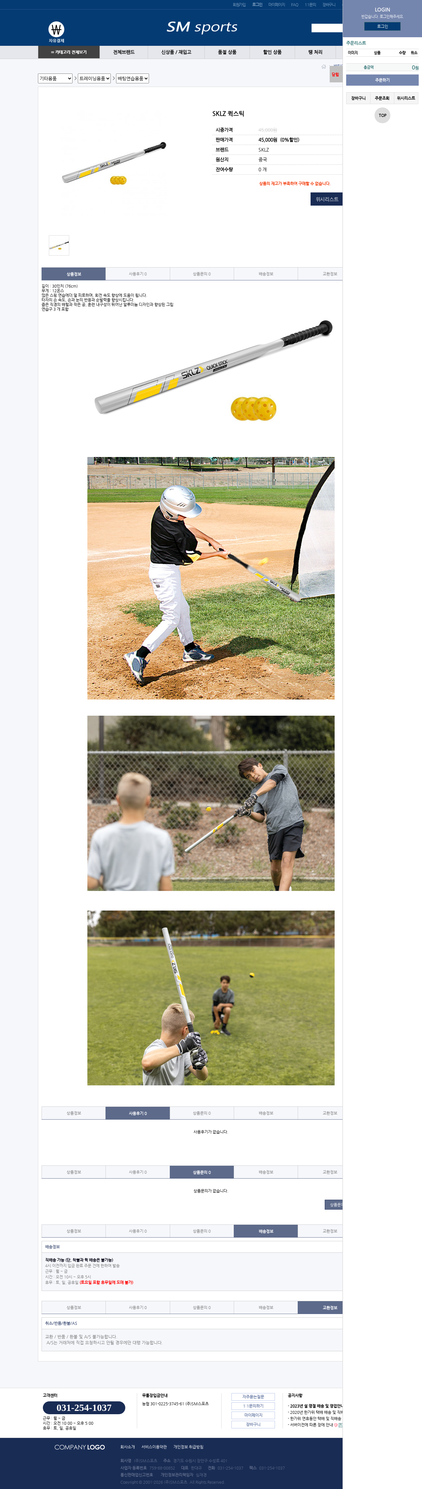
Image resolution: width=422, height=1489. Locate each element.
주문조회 (382, 98)
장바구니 (328, 4)
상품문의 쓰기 (341, 1204)
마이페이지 (276, 4)
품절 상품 (227, 52)
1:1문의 (310, 4)
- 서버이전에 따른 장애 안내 (310, 1424)
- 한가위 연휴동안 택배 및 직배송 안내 (318, 1418)
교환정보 (330, 274)
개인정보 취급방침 (188, 1447)
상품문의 (202, 274)
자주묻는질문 (253, 1396)
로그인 (382, 26)
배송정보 (266, 274)
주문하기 (382, 80)
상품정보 (74, 274)
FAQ (294, 4)
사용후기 (138, 274)
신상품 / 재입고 (176, 52)
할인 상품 (272, 52)
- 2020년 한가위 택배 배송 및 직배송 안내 (322, 1412)
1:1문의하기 (253, 1406)
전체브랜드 (124, 52)
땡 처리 (315, 52)
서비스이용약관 (154, 1447)
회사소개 (127, 1447)
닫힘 (335, 74)
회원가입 (239, 4)
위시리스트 (406, 98)
